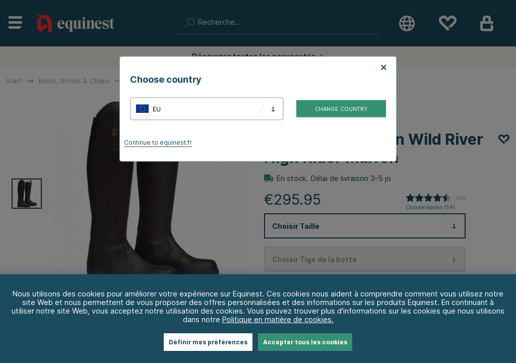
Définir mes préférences (208, 342)
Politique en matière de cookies (277, 319)
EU (157, 108)
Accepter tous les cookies (305, 342)
